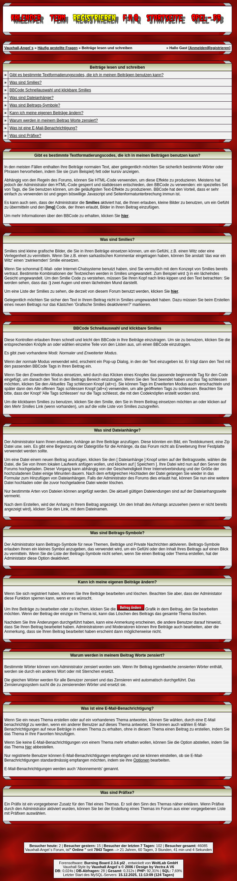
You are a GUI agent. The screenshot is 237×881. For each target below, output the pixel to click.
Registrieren (218, 48)
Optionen (141, 760)
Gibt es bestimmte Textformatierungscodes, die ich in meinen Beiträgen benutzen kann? (86, 75)
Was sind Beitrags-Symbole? (35, 105)
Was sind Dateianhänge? (32, 97)
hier (28, 747)
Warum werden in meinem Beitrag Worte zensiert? (54, 120)
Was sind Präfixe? (25, 135)
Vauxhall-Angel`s (19, 48)
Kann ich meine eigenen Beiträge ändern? (46, 113)
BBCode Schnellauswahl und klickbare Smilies (50, 90)
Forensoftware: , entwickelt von (118, 863)
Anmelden (198, 48)
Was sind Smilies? (26, 82)
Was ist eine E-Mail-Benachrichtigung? (43, 128)
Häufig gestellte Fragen (58, 48)
